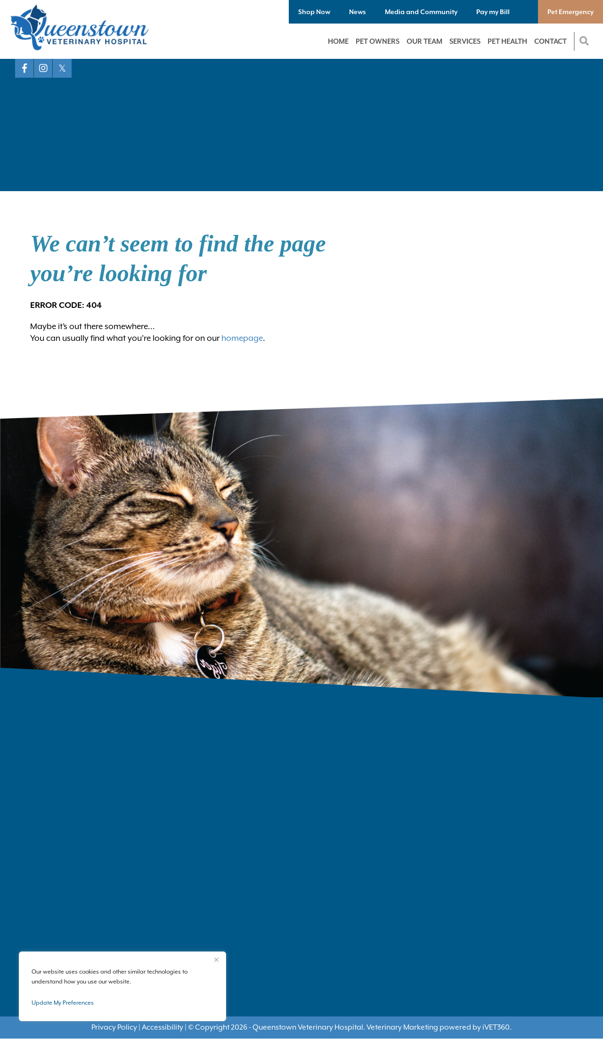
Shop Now (314, 12)
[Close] (216, 959)
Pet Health (507, 41)
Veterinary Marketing (402, 1027)
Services (465, 41)
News (357, 12)
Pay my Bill (493, 12)
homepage (242, 338)
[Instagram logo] (43, 68)
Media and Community (421, 12)
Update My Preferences (63, 1003)
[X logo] (62, 68)
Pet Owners (377, 41)
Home (338, 41)
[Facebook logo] (24, 68)
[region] (122, 986)
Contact (550, 41)
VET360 (496, 1027)
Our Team (424, 41)
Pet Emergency (570, 12)
